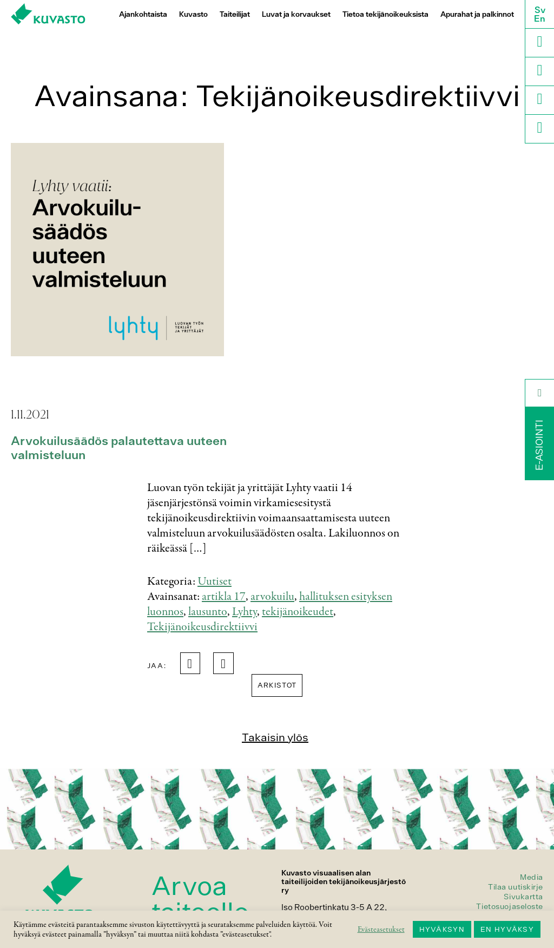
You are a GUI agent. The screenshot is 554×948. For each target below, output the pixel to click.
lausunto (207, 612)
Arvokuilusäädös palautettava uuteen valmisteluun (119, 448)
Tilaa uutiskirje (515, 886)
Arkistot (277, 685)
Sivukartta (523, 896)
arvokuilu (272, 597)
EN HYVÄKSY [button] (507, 929)
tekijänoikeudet (297, 612)
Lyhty (244, 612)
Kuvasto (193, 14)
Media (531, 877)
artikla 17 (224, 597)
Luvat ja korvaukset (296, 14)
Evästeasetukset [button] (381, 929)
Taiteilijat (235, 14)
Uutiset (214, 581)
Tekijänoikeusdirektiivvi (202, 627)
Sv (540, 10)
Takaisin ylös (275, 737)
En (539, 18)
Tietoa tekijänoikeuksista (385, 14)
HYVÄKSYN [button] (442, 929)
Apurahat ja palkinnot (477, 14)
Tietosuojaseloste (509, 906)
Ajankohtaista (143, 14)
